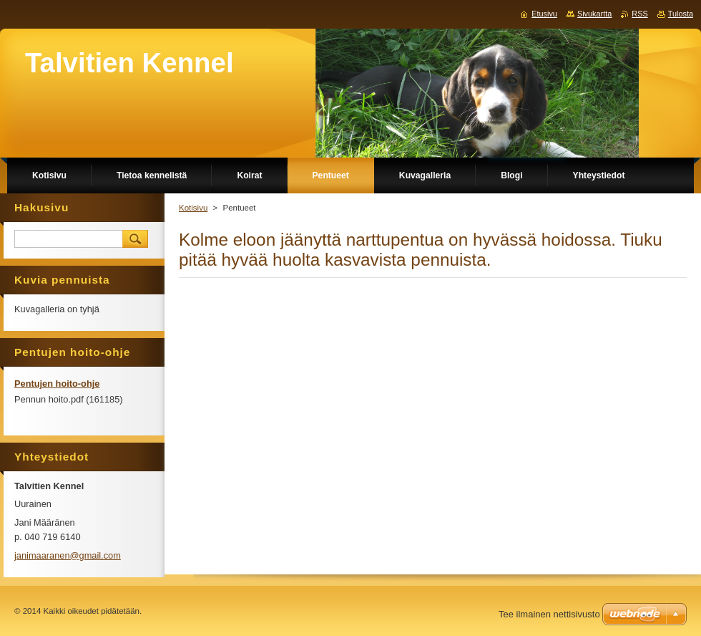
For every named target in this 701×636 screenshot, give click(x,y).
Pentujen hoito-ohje (56, 383)
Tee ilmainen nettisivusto (549, 614)
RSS (639, 13)
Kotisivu (193, 207)
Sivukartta (594, 13)
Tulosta (680, 13)
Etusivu (544, 13)
